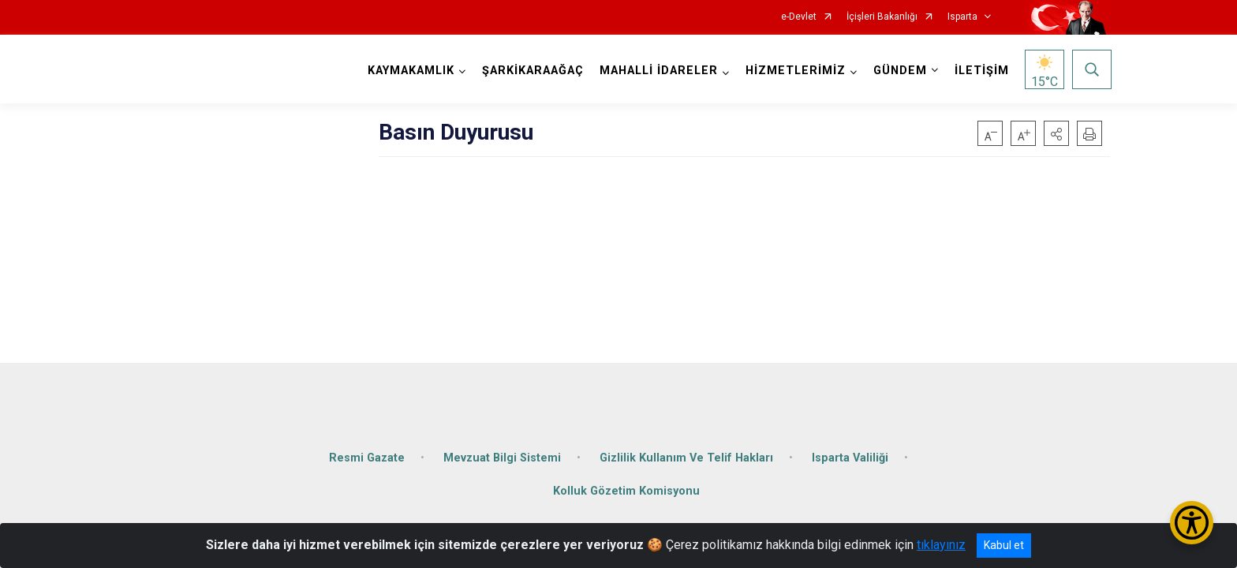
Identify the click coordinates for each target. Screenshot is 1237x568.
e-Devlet (799, 17)
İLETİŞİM (980, 70)
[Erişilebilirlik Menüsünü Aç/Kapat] (1191, 522)
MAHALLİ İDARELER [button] (657, 70)
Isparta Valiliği (850, 451)
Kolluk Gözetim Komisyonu (626, 484)
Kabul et (1004, 545)
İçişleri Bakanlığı (881, 17)
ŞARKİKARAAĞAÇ (531, 70)
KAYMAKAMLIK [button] (409, 70)
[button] (1056, 133)
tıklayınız (941, 544)
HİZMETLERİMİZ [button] (794, 70)
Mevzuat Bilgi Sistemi (502, 451)
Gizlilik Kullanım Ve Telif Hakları (686, 451)
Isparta (962, 17)
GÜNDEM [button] (898, 70)
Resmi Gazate (367, 451)
